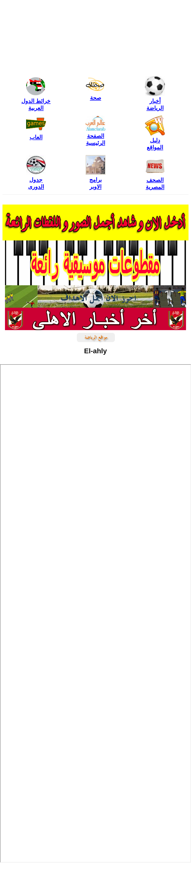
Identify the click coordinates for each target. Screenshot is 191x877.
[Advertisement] (95, 37)
